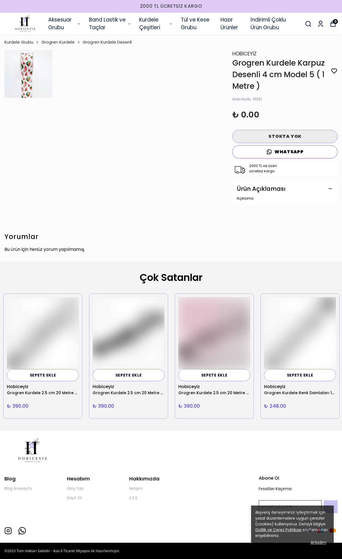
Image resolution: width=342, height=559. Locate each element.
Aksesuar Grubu (64, 23)
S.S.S (133, 498)
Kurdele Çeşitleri (155, 23)
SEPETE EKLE (43, 375)
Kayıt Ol (74, 498)
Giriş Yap (75, 488)
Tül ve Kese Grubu (195, 23)
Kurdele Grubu (21, 42)
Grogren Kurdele (60, 42)
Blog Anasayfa (18, 488)
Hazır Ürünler (229, 23)
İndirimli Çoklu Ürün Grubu (268, 23)
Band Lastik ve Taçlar (110, 23)
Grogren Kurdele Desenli (107, 42)
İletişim (136, 488)
